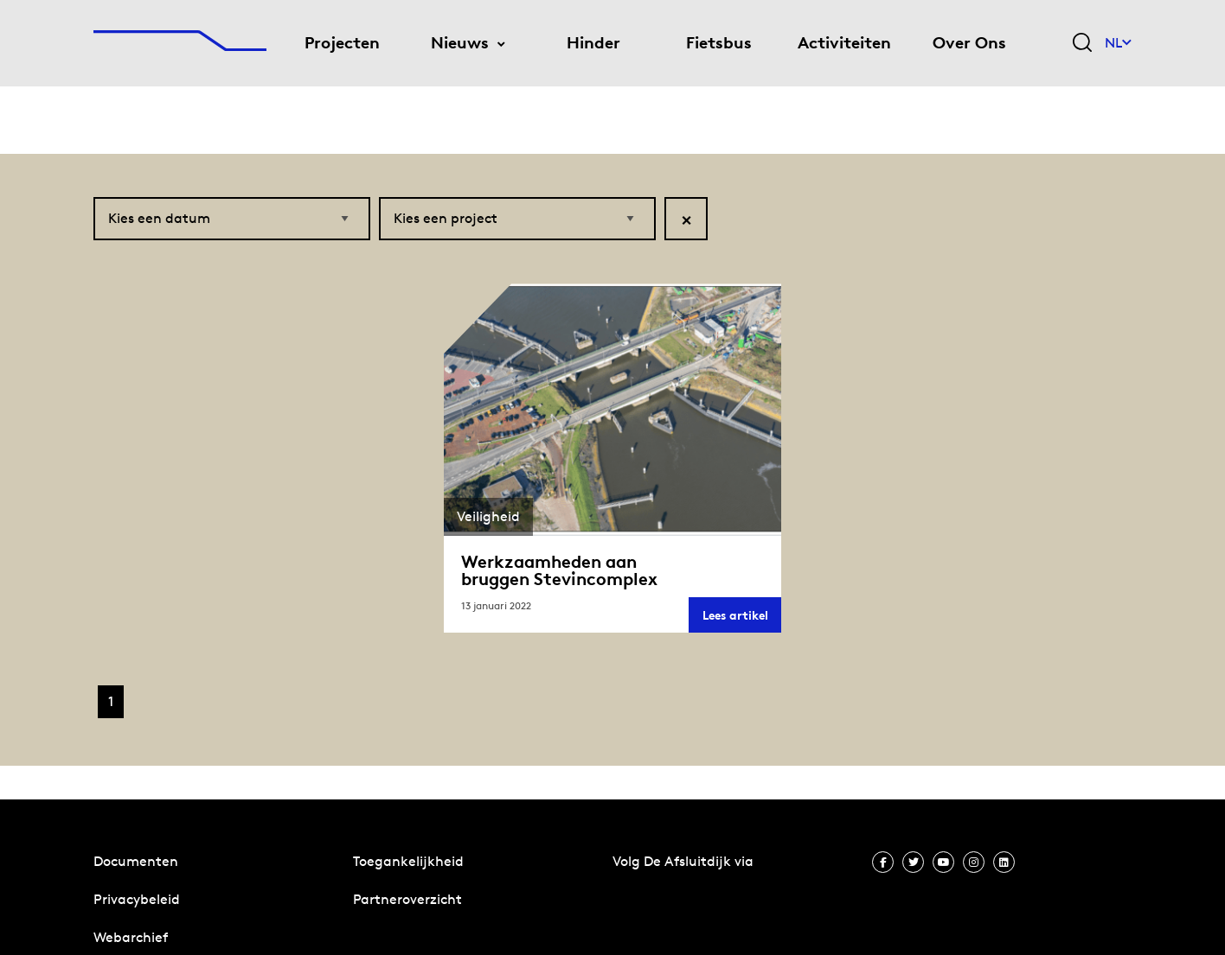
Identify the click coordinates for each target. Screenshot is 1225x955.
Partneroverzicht (407, 899)
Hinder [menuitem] (593, 43)
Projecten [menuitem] (342, 43)
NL (1118, 42)
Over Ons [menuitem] (969, 43)
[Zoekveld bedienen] (1082, 43)
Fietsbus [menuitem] (719, 43)
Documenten (135, 861)
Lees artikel (741, 620)
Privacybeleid (136, 899)
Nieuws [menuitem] (460, 43)
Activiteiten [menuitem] (844, 43)
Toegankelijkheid (408, 861)
